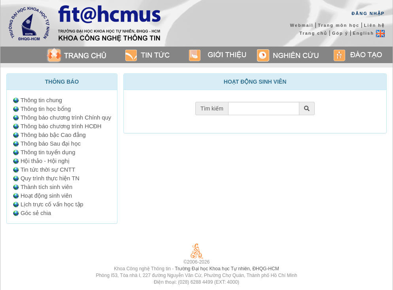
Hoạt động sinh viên (46, 196)
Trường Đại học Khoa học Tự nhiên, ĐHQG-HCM (227, 268)
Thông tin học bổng (46, 109)
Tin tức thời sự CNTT (48, 170)
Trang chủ (313, 33)
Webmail (302, 25)
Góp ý (340, 33)
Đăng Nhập (368, 13)
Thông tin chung (41, 100)
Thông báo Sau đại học (51, 143)
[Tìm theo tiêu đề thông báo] (263, 108)
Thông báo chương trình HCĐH (61, 126)
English (369, 33)
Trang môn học (338, 25)
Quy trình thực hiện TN (50, 178)
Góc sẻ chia (36, 213)
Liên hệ (374, 25)
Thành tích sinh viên (46, 187)
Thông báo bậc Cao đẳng (53, 135)
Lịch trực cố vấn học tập (52, 204)
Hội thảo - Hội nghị (45, 161)
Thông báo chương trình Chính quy (66, 117)
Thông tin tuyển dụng (48, 152)
